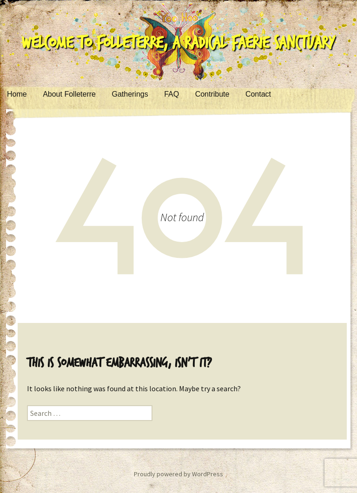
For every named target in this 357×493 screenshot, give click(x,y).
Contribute (212, 94)
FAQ (171, 94)
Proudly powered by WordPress (178, 474)
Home (17, 94)
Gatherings (130, 94)
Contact (258, 94)
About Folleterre (69, 94)
